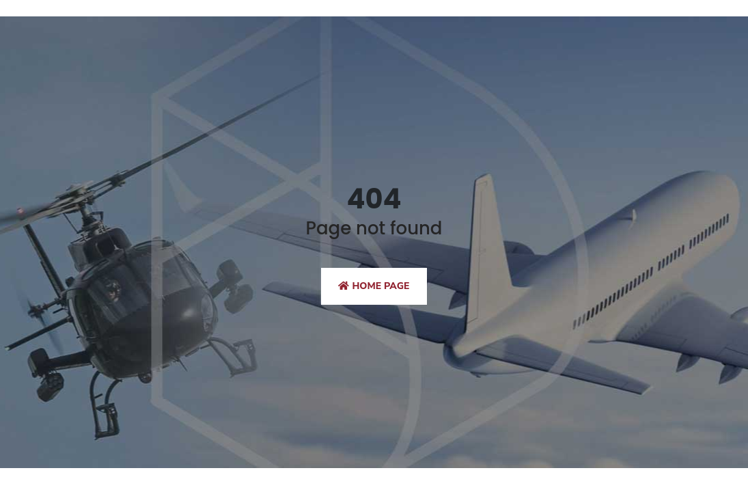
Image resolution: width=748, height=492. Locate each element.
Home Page (373, 285)
